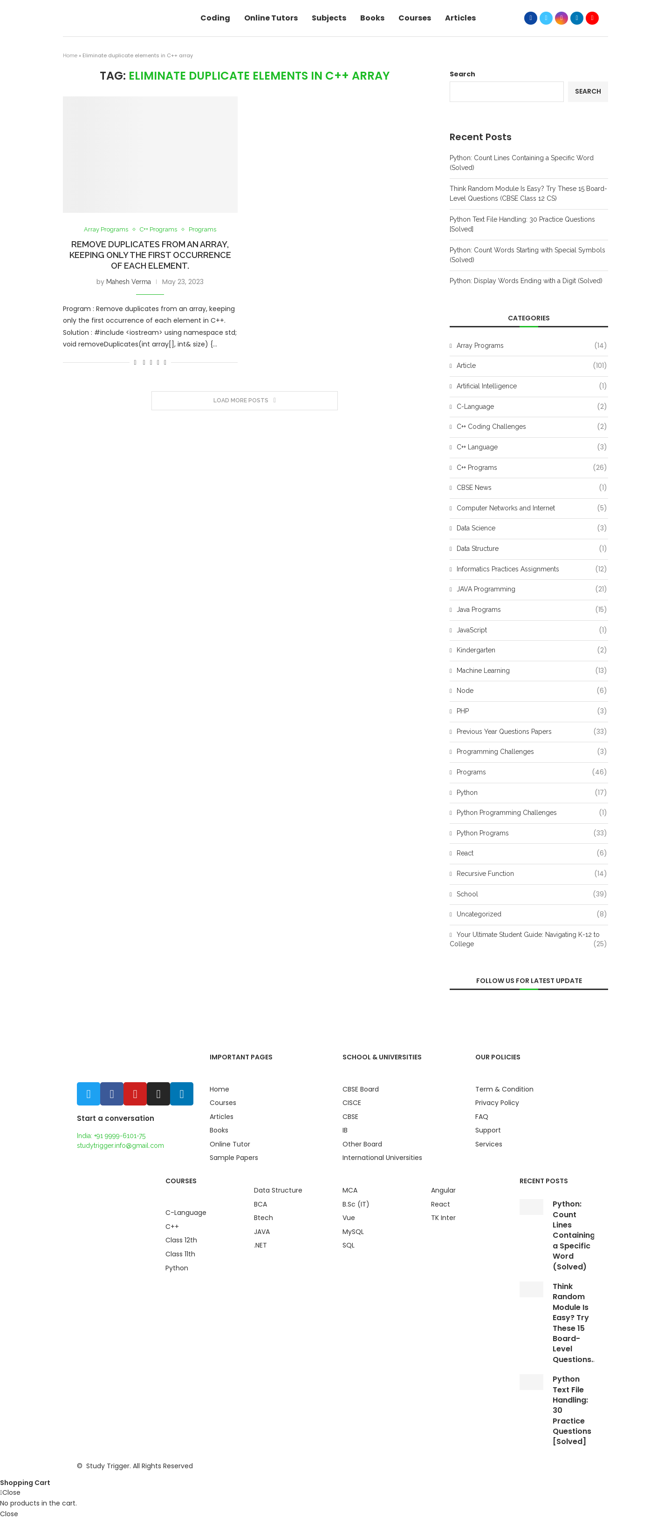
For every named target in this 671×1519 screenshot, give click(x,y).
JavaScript (532, 630)
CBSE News (532, 488)
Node (532, 691)
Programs (202, 229)
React (532, 853)
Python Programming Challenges (532, 813)
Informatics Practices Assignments (532, 569)
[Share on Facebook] (144, 362)
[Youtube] (592, 18)
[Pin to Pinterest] (158, 362)
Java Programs (532, 610)
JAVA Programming (532, 589)
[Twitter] (546, 18)
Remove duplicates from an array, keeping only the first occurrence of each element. (150, 255)
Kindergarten (532, 650)
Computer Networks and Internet (532, 508)
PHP (532, 711)
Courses (414, 18)
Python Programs (532, 833)
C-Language (532, 407)
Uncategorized (532, 914)
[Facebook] (530, 18)
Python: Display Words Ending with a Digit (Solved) (526, 281)
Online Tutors (271, 18)
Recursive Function (532, 874)
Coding (215, 18)
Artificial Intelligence (532, 386)
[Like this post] (135, 362)
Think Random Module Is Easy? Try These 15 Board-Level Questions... (575, 1323)
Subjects (329, 18)
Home (70, 56)
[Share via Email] (165, 362)
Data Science (532, 528)
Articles (460, 18)
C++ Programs (158, 229)
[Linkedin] (576, 18)
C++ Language (532, 447)
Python (532, 793)
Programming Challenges (532, 752)
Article (532, 366)
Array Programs (106, 229)
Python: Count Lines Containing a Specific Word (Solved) (574, 1235)
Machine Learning (532, 671)
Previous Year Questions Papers (532, 732)
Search (462, 74)
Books (372, 18)
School (532, 894)
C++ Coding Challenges (532, 427)
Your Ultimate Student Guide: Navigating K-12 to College (528, 940)
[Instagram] (561, 18)
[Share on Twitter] (151, 362)
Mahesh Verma (128, 281)
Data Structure (532, 549)
